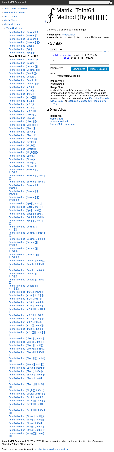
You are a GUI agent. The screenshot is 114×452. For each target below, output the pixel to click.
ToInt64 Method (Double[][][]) (24, 83)
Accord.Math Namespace (63, 124)
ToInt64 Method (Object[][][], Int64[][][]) (27, 359)
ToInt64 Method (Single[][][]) (23, 152)
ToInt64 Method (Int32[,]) (21, 100)
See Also (56, 109)
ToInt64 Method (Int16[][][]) (22, 97)
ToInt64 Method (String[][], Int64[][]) (27, 430)
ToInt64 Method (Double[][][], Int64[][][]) (23, 287)
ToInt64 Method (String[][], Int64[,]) (27, 426)
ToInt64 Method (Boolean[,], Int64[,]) (23, 170)
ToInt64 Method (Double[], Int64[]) (26, 270)
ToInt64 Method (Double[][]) (23, 80)
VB (61, 49)
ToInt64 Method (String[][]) (22, 162)
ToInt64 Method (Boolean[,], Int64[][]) (27, 177)
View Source (79, 69)
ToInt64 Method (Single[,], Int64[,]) (26, 390)
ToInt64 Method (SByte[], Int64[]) (26, 371)
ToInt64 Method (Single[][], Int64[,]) (27, 400)
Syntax (54, 43)
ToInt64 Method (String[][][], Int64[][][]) (26, 434)
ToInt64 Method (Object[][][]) (23, 124)
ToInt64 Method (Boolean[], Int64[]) (27, 181)
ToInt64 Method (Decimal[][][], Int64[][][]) (24, 255)
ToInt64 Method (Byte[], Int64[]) (25, 210)
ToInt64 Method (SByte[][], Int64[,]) (27, 374)
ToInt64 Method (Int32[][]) (22, 107)
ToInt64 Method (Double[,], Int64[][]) (26, 265)
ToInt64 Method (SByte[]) (22, 131)
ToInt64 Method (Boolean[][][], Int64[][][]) (24, 198)
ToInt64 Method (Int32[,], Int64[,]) (26, 315)
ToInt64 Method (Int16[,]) (21, 87)
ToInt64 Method (14, 28)
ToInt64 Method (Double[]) (22, 76)
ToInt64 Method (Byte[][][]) (23, 56)
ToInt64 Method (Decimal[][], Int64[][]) (23, 249)
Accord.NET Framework (16, 8)
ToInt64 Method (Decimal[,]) (23, 59)
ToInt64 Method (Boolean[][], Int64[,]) (23, 186)
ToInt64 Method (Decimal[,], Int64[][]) (27, 234)
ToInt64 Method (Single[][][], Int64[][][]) (27, 411)
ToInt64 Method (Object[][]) (23, 121)
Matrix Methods (12, 24)
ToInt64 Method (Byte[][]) (22, 52)
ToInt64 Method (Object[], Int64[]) (26, 345)
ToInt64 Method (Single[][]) (22, 148)
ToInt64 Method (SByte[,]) (22, 128)
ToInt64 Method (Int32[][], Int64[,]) (26, 325)
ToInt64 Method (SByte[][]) (22, 135)
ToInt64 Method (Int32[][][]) (22, 111)
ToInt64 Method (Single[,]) (22, 142)
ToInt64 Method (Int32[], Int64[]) (25, 322)
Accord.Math (10, 16)
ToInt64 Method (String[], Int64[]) (26, 423)
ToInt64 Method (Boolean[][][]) (24, 42)
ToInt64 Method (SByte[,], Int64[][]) (27, 367)
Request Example (98, 69)
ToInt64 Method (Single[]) (22, 145)
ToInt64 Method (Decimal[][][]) (24, 69)
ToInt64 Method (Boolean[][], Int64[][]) (23, 192)
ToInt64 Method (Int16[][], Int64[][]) (26, 305)
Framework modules (14, 12)
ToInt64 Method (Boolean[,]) (23, 32)
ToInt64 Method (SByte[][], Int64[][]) (26, 379)
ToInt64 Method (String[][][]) (23, 166)
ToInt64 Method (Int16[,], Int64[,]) (26, 291)
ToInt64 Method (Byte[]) (21, 49)
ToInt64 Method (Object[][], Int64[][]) (26, 353)
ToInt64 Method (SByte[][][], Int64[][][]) (27, 385)
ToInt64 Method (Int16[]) (21, 90)
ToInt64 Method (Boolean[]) (23, 35)
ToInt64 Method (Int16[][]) (22, 93)
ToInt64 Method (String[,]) (22, 155)
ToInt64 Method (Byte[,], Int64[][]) (26, 206)
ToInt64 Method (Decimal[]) (23, 63)
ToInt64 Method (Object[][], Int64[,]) (27, 348)
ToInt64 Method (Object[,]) (22, 114)
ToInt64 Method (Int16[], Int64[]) (25, 298)
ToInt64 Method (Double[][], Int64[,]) (23, 274)
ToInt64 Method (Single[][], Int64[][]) (26, 405)
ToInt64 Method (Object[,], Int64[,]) (27, 338)
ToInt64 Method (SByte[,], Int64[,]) (26, 364)
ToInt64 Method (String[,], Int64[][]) (27, 419)
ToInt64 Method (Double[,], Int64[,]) (27, 260)
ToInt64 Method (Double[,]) (23, 73)
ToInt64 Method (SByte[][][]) (23, 138)
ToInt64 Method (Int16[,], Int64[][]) (26, 295)
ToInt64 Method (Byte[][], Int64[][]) (26, 217)
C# (53, 50)
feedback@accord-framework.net (52, 449)
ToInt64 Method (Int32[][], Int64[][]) (26, 328)
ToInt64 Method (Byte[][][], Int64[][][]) (26, 222)
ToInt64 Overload (59, 121)
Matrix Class (10, 20)
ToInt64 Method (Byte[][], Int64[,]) (26, 213)
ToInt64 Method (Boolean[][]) (23, 38)
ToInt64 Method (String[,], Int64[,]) (26, 416)
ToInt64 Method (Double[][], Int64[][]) (26, 281)
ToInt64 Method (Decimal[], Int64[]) (27, 238)
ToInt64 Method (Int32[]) (21, 104)
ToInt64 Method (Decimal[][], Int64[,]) (23, 243)
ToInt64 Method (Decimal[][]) (23, 66)
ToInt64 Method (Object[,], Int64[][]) (27, 341)
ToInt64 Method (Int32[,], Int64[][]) (26, 318)
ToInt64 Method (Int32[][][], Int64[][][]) (27, 333)
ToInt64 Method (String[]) (22, 159)
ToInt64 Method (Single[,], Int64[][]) (27, 393)
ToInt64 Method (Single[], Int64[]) (26, 397)
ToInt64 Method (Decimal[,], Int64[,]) (23, 228)
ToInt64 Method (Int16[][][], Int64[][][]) (27, 310)
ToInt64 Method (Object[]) (22, 118)
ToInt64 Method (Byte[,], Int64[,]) (25, 203)
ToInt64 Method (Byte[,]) (21, 45)
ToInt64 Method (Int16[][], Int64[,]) (26, 302)
